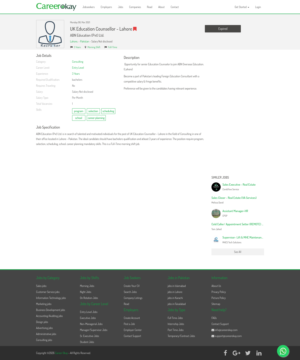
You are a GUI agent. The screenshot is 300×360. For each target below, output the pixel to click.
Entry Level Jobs (89, 312)
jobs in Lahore (175, 292)
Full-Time (112, 47)
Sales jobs (41, 286)
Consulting (77, 61)
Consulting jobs (44, 340)
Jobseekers (89, 7)
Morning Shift (94, 47)
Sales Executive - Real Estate (239, 184)
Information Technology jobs (51, 298)
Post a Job (129, 324)
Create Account (132, 318)
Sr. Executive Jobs (89, 336)
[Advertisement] (237, 114)
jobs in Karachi (175, 298)
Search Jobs (130, 292)
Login (258, 7)
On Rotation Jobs (89, 298)
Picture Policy (218, 298)
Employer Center (133, 330)
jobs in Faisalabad (177, 304)
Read (149, 7)
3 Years (77, 47)
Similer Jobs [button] (220, 177)
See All (237, 251)
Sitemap (215, 304)
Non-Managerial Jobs (91, 324)
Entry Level (78, 67)
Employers (106, 7)
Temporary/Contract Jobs (181, 336)
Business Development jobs (50, 310)
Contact (175, 7)
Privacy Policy (218, 292)
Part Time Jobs (176, 330)
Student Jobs (87, 342)
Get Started (242, 7)
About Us (216, 286)
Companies (135, 7)
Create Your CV (132, 286)
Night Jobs (85, 292)
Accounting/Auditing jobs (49, 316)
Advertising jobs (44, 328)
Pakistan (84, 41)
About (161, 7)
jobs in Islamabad (177, 286)
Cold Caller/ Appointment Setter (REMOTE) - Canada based (245, 224)
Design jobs (42, 322)
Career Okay (61, 353)
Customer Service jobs (48, 292)
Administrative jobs (46, 334)
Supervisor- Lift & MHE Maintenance (243, 237)
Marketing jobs (44, 304)
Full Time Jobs (175, 318)
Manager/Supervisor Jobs (93, 330)
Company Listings (133, 298)
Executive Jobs (88, 318)
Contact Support (132, 336)
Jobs (120, 7)
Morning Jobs (87, 286)
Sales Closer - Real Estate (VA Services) (234, 198)
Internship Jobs (176, 324)
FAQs (214, 318)
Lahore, (74, 41)
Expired (222, 29)
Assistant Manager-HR (235, 211)
